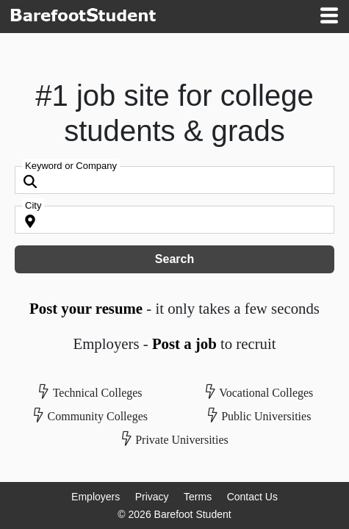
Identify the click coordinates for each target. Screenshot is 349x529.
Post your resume (86, 308)
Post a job (184, 343)
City (33, 205)
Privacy (152, 497)
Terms (198, 497)
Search (174, 259)
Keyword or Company (71, 165)
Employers (95, 497)
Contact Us (252, 497)
